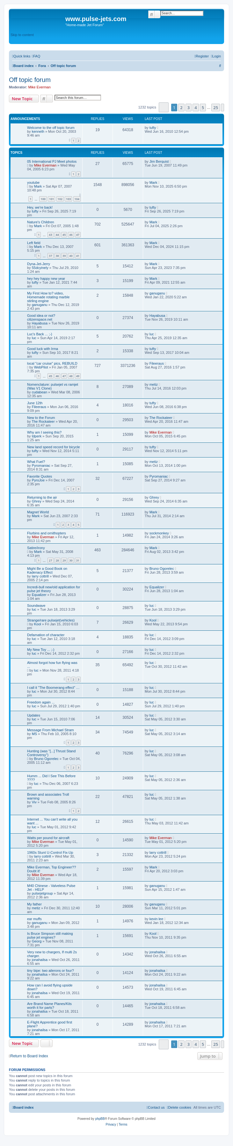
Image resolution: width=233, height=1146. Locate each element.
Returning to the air (42, 497)
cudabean (39, 392)
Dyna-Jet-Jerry (38, 264)
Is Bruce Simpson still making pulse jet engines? (50, 935)
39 (64, 256)
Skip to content (22, 35)
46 (70, 235)
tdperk (37, 436)
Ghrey (36, 501)
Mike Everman (39, 87)
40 (70, 256)
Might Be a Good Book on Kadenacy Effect (47, 570)
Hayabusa (40, 323)
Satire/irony (36, 548)
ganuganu (39, 305)
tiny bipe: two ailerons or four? (50, 970)
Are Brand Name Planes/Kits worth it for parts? (49, 1005)
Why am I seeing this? (44, 432)
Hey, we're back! (40, 207)
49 (77, 376)
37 (50, 256)
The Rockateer (43, 421)
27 (50, 560)
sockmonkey (159, 533)
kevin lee (156, 919)
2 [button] (181, 107)
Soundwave (36, 605)
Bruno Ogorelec (161, 568)
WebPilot (41, 367)
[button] (164, 107)
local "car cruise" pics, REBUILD (52, 363)
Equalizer (39, 595)
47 (77, 235)
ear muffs (34, 919)
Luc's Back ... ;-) (39, 334)
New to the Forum (41, 418)
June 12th (34, 403)
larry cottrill (40, 576)
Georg (37, 941)
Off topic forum (30, 79)
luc (34, 338)
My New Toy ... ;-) (40, 649)
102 (60, 199)
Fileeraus (156, 363)
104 (77, 199)
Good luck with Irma (42, 349)
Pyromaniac (41, 465)
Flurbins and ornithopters (46, 533)
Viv (34, 802)
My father (34, 904)
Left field (33, 243)
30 (70, 560)
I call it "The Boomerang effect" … (53, 687)
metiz (153, 384)
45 (64, 235)
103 (68, 199)
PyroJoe (38, 480)
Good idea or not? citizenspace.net (41, 317)
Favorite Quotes (39, 476)
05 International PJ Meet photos (51, 161)
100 (42, 199)
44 (57, 235)
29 (64, 560)
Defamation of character (45, 635)
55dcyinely (40, 268)
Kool (37, 624)
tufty (152, 128)
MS (34, 734)
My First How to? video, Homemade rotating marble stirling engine (48, 297)
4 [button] (195, 107)
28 (57, 560)
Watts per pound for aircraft (48, 838)
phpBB (100, 1118)
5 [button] (203, 107)
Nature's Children (40, 222)
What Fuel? (36, 462)
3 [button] (188, 107)
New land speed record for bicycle (53, 447)
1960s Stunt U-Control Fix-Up (50, 852)
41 (77, 256)
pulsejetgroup (42, 893)
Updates (33, 715)
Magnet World (38, 512)
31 (77, 560)
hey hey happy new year (46, 278)
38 (57, 256)
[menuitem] (36, 56)
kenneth (38, 131)
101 (51, 199)
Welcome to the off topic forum (51, 128)
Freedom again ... (41, 702)
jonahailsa (40, 960)
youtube (33, 182)
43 (50, 235)
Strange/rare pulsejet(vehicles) (51, 620)
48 (70, 376)
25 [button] (215, 107)
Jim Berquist (159, 161)
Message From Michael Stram (50, 730)
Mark (38, 186)
